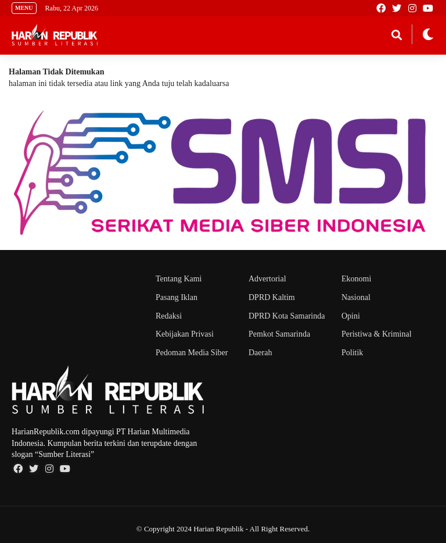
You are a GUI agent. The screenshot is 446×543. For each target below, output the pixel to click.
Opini (350, 316)
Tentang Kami (179, 278)
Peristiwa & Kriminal (376, 334)
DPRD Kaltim (272, 297)
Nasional (356, 297)
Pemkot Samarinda (279, 334)
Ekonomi (356, 278)
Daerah (260, 352)
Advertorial (267, 278)
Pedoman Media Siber (192, 352)
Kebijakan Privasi (185, 334)
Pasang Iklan (176, 297)
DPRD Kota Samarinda (287, 316)
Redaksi (169, 316)
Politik (352, 352)
